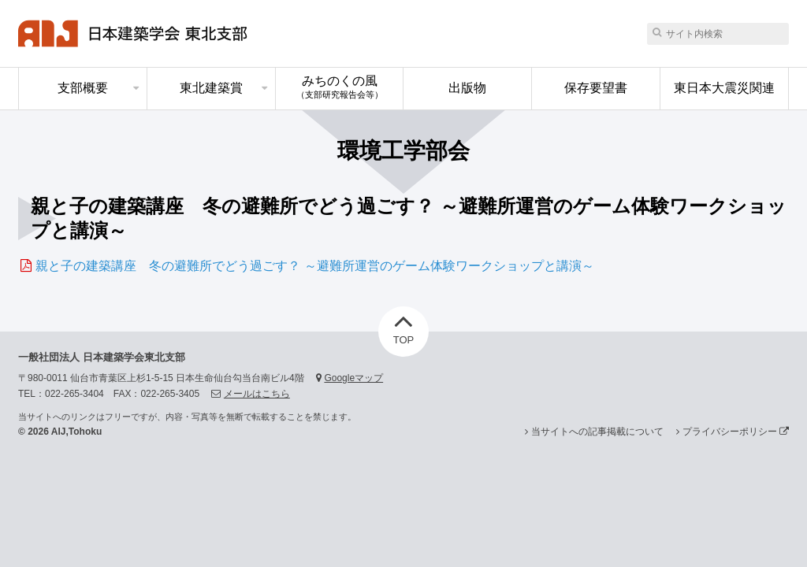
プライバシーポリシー (735, 431)
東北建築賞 (211, 87)
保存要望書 (595, 87)
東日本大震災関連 (724, 87)
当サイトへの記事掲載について (597, 431)
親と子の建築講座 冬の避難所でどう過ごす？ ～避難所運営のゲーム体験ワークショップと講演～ (314, 265)
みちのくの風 (339, 86)
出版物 (467, 87)
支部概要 (83, 87)
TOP (404, 326)
